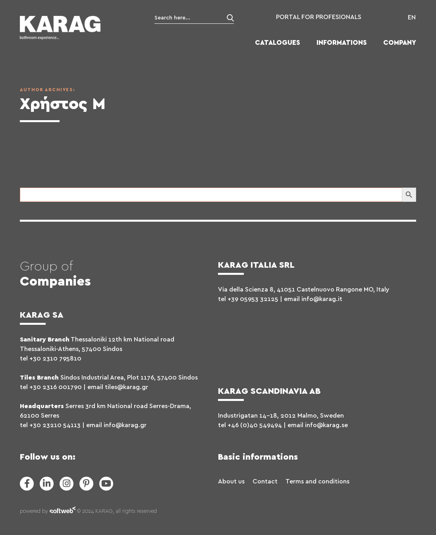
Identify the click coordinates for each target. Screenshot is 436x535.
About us (231, 481)
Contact (265, 481)
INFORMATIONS (341, 42)
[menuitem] (410, 17)
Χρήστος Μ (63, 104)
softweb (62, 512)
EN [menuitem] (412, 17)
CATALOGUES (277, 42)
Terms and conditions (317, 481)
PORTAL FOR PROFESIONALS (318, 17)
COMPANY (399, 42)
